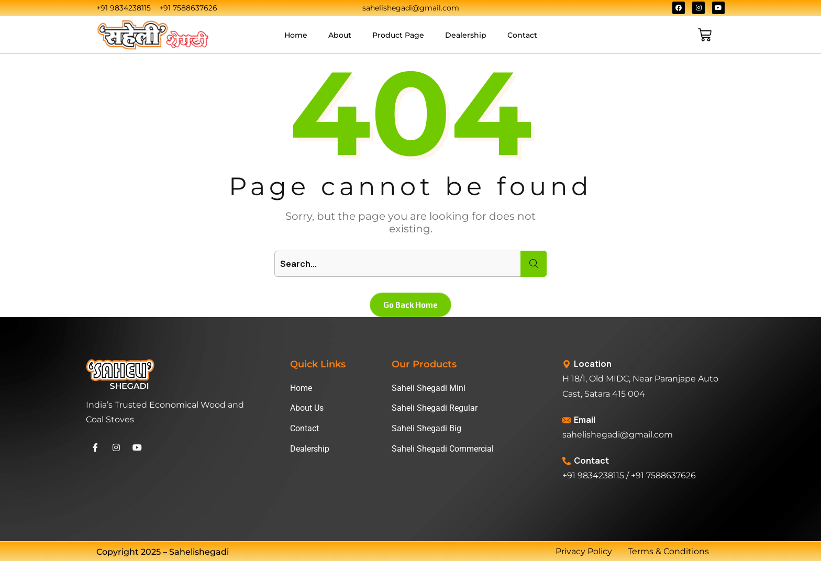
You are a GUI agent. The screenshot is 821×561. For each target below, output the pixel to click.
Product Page (398, 35)
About (339, 35)
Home (295, 35)
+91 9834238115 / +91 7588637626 (629, 475)
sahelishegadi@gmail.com (617, 435)
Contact (522, 35)
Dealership (465, 35)
